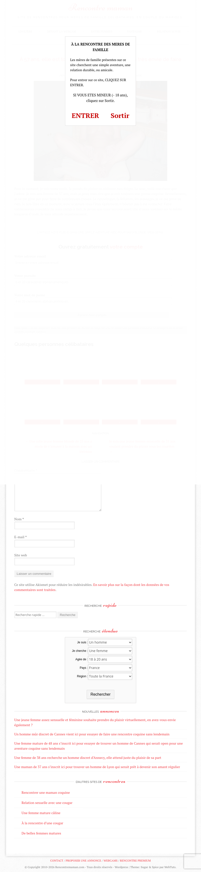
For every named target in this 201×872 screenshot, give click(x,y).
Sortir (120, 115)
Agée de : (81, 659)
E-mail (20, 537)
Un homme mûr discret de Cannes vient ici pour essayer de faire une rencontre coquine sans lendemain (91, 734)
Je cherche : (80, 651)
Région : (82, 676)
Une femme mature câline (41, 812)
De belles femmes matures (41, 833)
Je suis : (82, 642)
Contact (56, 860)
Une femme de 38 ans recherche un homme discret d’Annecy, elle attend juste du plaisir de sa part (87, 757)
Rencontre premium (135, 860)
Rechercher (101, 694)
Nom (19, 519)
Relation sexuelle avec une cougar (47, 802)
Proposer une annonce (83, 860)
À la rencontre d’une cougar (42, 823)
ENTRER (85, 115)
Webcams (111, 860)
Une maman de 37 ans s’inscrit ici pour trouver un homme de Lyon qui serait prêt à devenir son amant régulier (97, 766)
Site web (20, 555)
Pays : (84, 668)
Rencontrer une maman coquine (46, 792)
